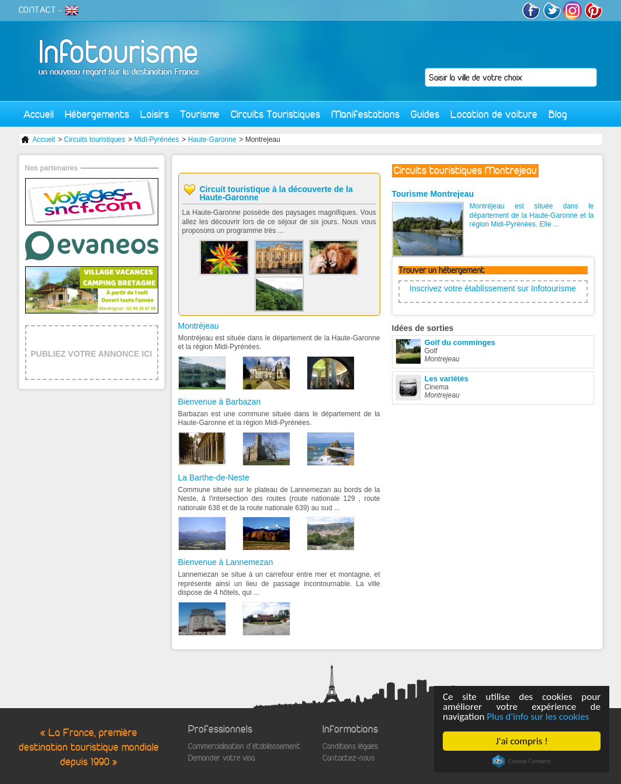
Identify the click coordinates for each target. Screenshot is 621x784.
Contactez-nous (348, 758)
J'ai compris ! (521, 741)
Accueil (38, 114)
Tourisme (200, 114)
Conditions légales (350, 746)
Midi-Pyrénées (156, 139)
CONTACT (37, 10)
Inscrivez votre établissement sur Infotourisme (493, 288)
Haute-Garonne (212, 139)
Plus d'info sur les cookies (538, 716)
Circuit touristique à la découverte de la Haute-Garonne (276, 193)
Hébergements (97, 114)
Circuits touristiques (95, 139)
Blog (558, 114)
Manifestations (365, 114)
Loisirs (154, 114)
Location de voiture (493, 114)
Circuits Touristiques (275, 114)
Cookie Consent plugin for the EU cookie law (521, 761)
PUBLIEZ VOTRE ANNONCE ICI (91, 353)
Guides (425, 114)
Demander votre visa (221, 758)
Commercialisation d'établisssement (244, 746)
